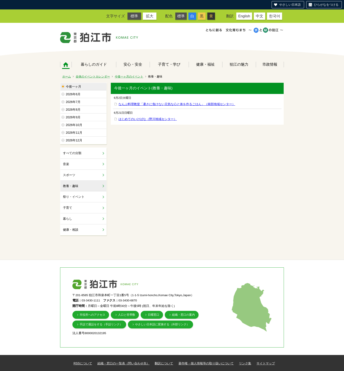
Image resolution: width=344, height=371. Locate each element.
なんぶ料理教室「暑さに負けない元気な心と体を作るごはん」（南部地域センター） (176, 104)
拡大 (149, 16)
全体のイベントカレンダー (93, 76)
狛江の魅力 (239, 64)
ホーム (66, 64)
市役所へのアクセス (92, 314)
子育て (67, 207)
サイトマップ (265, 363)
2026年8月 (73, 109)
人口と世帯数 (126, 314)
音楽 (66, 164)
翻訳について (164, 363)
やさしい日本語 (290, 4)
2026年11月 (74, 132)
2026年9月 (73, 117)
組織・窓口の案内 (183, 314)
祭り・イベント (73, 196)
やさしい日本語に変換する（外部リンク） (162, 324)
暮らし (67, 218)
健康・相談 (70, 229)
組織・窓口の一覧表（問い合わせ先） (123, 363)
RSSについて (82, 363)
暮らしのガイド (94, 64)
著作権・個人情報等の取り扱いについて (206, 363)
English (244, 16)
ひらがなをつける (326, 4)
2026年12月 (74, 140)
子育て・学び (169, 64)
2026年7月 (73, 102)
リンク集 (245, 363)
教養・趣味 (70, 186)
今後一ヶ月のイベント (129, 76)
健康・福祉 (205, 64)
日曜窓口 (153, 314)
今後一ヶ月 (73, 86)
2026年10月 (74, 125)
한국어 (274, 16)
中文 (259, 16)
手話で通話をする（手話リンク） (101, 324)
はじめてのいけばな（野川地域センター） (147, 119)
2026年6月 (73, 94)
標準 (134, 16)
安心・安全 (133, 64)
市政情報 (269, 64)
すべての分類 (72, 153)
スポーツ (69, 175)
